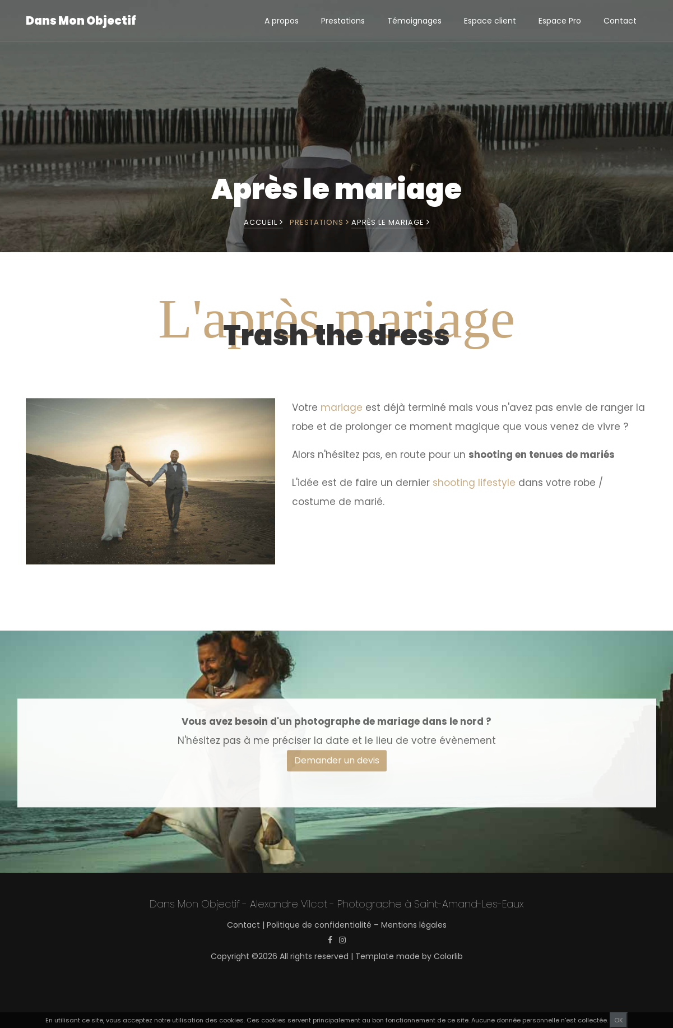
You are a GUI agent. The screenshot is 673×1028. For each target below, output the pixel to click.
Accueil (263, 222)
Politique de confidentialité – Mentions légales (357, 924)
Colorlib (448, 956)
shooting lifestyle (474, 489)
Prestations (343, 20)
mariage (342, 414)
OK (618, 1020)
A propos (281, 20)
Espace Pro (560, 20)
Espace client (490, 20)
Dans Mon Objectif (81, 21)
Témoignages (414, 20)
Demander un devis (336, 768)
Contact (620, 20)
